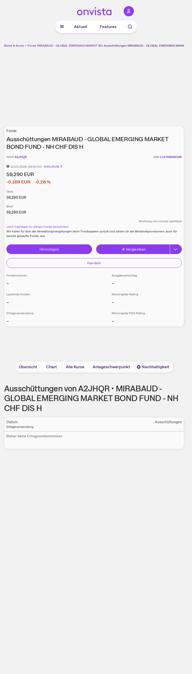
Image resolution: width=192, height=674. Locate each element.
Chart (51, 366)
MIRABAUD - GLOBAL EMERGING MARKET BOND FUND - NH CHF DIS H (88, 46)
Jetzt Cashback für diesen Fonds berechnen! (37, 227)
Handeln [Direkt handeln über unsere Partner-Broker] (94, 263)
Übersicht (28, 366)
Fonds (32, 46)
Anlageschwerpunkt (111, 366)
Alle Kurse (75, 366)
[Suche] (130, 27)
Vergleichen (133, 249)
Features (108, 26)
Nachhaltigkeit (153, 366)
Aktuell (80, 26)
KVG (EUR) (53, 167)
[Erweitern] (176, 249)
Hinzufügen (49, 249)
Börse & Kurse (14, 46)
